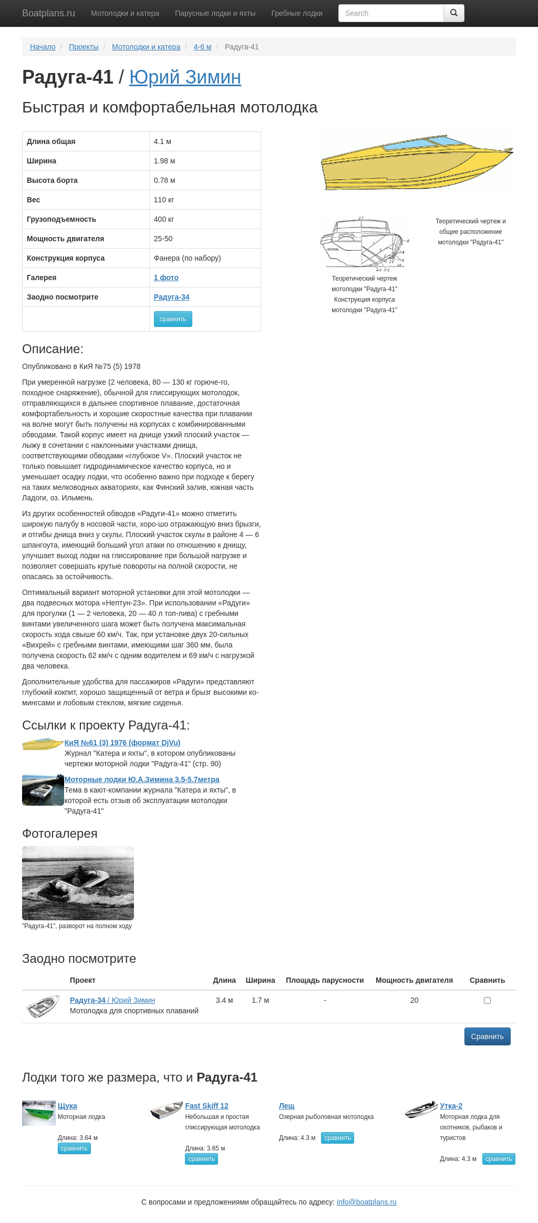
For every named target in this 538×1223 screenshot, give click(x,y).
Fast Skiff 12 (206, 1106)
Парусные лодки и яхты (215, 13)
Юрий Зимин (185, 77)
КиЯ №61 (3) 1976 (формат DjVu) (123, 742)
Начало (43, 47)
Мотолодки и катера (125, 13)
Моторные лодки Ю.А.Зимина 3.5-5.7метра (142, 779)
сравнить (173, 319)
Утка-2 (451, 1106)
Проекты (83, 47)
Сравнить (487, 1036)
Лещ (286, 1106)
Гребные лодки (297, 13)
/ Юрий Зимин (112, 1000)
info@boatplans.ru (367, 1202)
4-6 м (203, 47)
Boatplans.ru (48, 13)
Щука (67, 1106)
